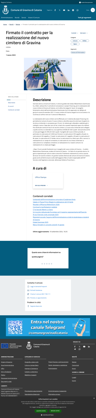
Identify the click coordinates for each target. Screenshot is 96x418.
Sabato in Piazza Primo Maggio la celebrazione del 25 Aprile (53, 202)
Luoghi (74, 377)
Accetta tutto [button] (41, 411)
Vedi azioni (84, 33)
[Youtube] (63, 10)
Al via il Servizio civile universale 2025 (46, 214)
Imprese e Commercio (31, 368)
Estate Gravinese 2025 (40, 222)
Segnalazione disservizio (32, 394)
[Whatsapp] (77, 10)
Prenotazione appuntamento (33, 391)
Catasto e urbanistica (31, 372)
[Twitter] (59, 10)
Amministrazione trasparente (57, 391)
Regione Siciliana (6, 2)
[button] (48, 415)
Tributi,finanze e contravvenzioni (58, 362)
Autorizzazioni (52, 368)
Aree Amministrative (7, 365)
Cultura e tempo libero (31, 365)
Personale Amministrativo (9, 378)
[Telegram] (72, 10)
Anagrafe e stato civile (31, 362)
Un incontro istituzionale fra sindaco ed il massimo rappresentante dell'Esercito (60, 212)
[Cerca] (93, 10)
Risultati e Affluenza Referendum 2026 (46, 204)
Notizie (18, 24)
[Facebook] (54, 10)
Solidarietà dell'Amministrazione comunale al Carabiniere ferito (54, 199)
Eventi (74, 381)
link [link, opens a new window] (65, 407)
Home (5, 24)
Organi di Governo (6, 362)
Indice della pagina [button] (13, 97)
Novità (11, 24)
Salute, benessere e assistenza (57, 365)
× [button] (94, 398)
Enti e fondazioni (6, 372)
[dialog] (48, 407)
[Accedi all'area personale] (86, 2)
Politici (3, 375)
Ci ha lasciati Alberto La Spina (43, 209)
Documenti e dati (6, 381)
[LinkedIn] (68, 10)
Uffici (2, 368)
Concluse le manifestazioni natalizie (45, 207)
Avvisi (74, 368)
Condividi (75, 33)
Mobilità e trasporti (30, 375)
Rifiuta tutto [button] (55, 411)
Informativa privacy (54, 394)
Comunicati (75, 365)
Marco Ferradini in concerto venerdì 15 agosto (48, 225)
